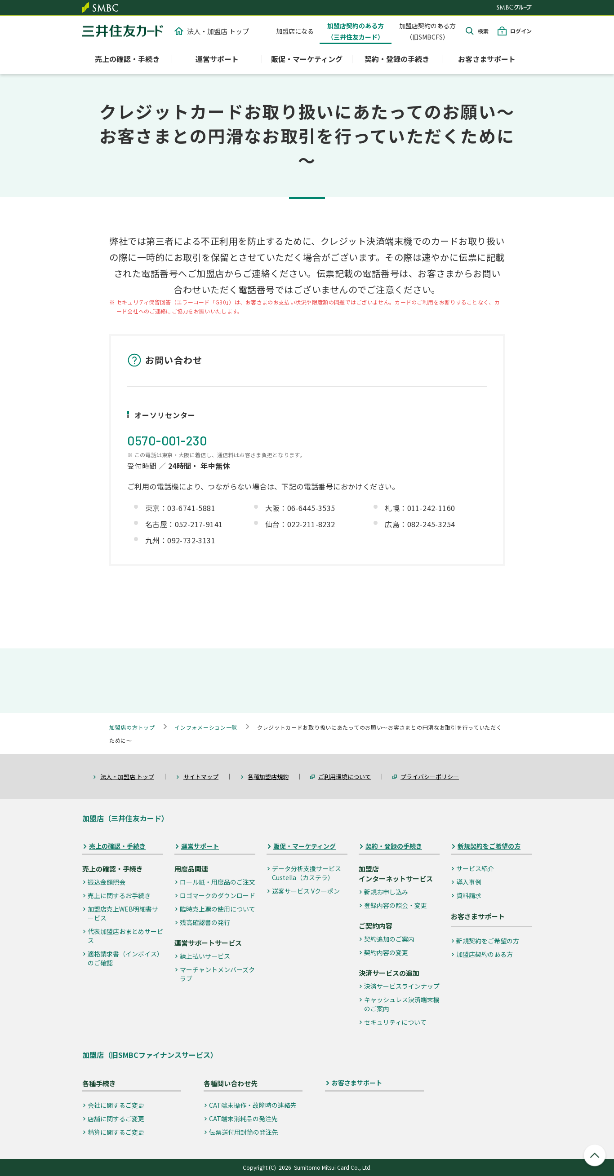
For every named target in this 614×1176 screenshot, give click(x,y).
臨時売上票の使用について (217, 908)
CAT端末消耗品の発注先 (243, 1118)
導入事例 (468, 881)
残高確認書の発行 (205, 922)
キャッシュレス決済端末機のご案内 (402, 1004)
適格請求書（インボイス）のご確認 (125, 958)
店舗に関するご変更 (116, 1118)
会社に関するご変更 (116, 1105)
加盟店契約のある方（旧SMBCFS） (427, 31)
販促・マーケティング (304, 846)
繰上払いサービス (205, 955)
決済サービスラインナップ (402, 986)
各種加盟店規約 (268, 777)
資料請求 (468, 895)
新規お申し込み (386, 891)
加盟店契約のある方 (484, 954)
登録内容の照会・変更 (395, 905)
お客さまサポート (487, 58)
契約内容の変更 (386, 952)
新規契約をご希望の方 (489, 846)
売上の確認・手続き (117, 846)
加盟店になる (295, 30)
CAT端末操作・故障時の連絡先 (253, 1105)
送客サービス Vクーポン (306, 890)
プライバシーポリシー (429, 777)
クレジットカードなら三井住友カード (122, 31)
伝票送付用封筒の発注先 (243, 1132)
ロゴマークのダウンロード (217, 895)
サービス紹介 (475, 868)
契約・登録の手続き (393, 846)
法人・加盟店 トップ (211, 31)
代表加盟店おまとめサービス (125, 936)
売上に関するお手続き (119, 895)
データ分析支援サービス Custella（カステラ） (306, 873)
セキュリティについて (395, 1021)
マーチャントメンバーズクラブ (217, 974)
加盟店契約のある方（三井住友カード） (355, 31)
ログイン (521, 31)
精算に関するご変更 (116, 1132)
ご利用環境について (344, 777)
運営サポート (200, 846)
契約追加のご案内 (389, 938)
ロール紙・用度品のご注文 (217, 881)
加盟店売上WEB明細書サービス (123, 913)
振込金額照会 (106, 881)
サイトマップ (200, 777)
